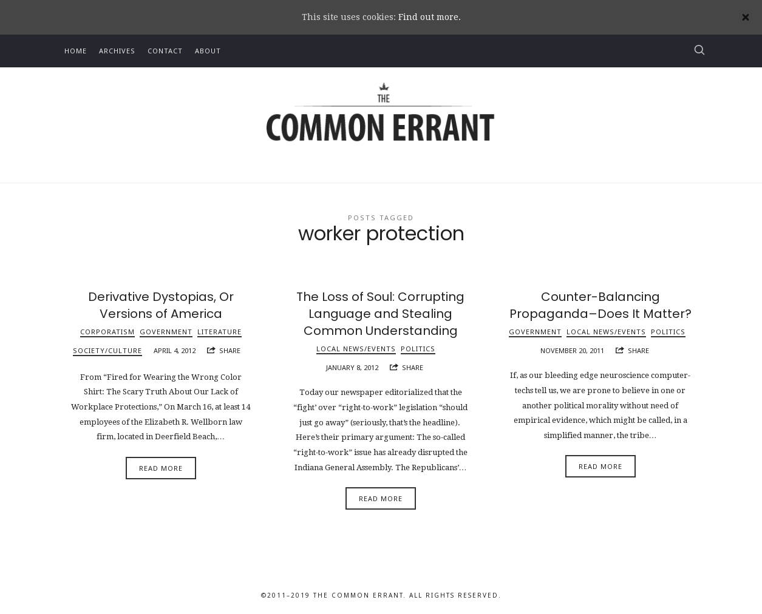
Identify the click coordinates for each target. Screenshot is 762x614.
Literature (219, 331)
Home (75, 50)
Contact (165, 50)
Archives (117, 50)
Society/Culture (107, 350)
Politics (418, 348)
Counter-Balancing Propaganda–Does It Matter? (600, 305)
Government (166, 331)
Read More (161, 468)
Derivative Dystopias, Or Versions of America (161, 305)
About (208, 50)
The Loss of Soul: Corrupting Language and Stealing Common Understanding (380, 313)
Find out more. (429, 17)
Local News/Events (356, 348)
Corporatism (107, 331)
